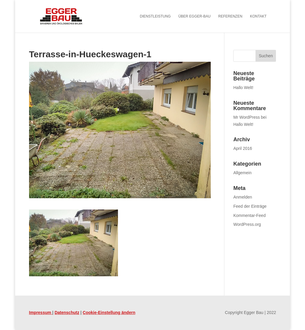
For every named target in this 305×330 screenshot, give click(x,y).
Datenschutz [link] (67, 312)
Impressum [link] (40, 312)
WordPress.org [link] (247, 224)
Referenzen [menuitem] (230, 16)
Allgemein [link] (242, 172)
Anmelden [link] (242, 197)
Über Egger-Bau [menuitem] (194, 16)
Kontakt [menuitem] (258, 16)
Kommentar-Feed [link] (249, 215)
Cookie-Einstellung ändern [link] (109, 312)
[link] (69, 16)
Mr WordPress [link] (246, 117)
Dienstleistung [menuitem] (155, 16)
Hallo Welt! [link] (243, 87)
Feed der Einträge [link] (249, 206)
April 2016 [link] (242, 148)
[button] (266, 56)
